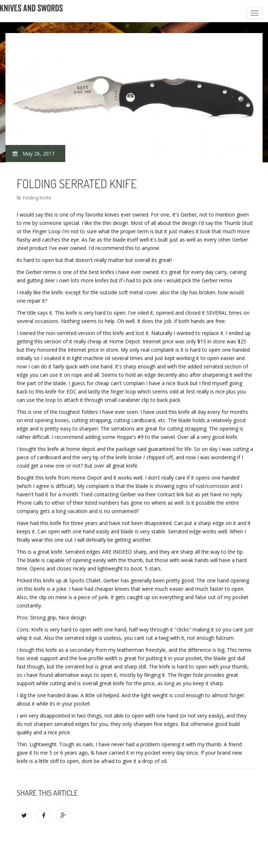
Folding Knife (37, 197)
